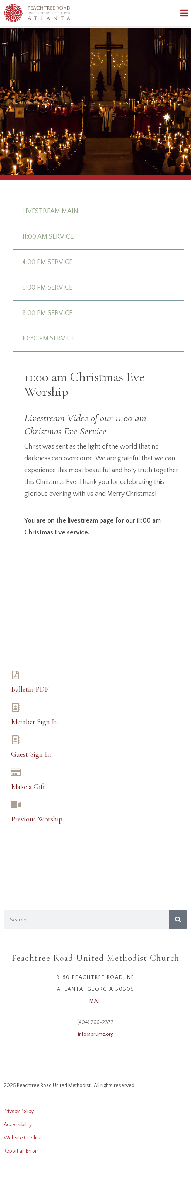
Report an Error (20, 1151)
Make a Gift (28, 786)
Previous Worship (36, 819)
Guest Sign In (31, 754)
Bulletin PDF (30, 689)
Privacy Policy (19, 1111)
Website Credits (22, 1138)
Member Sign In (34, 721)
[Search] (178, 919)
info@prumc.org (95, 1034)
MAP (95, 1001)
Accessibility (18, 1125)
